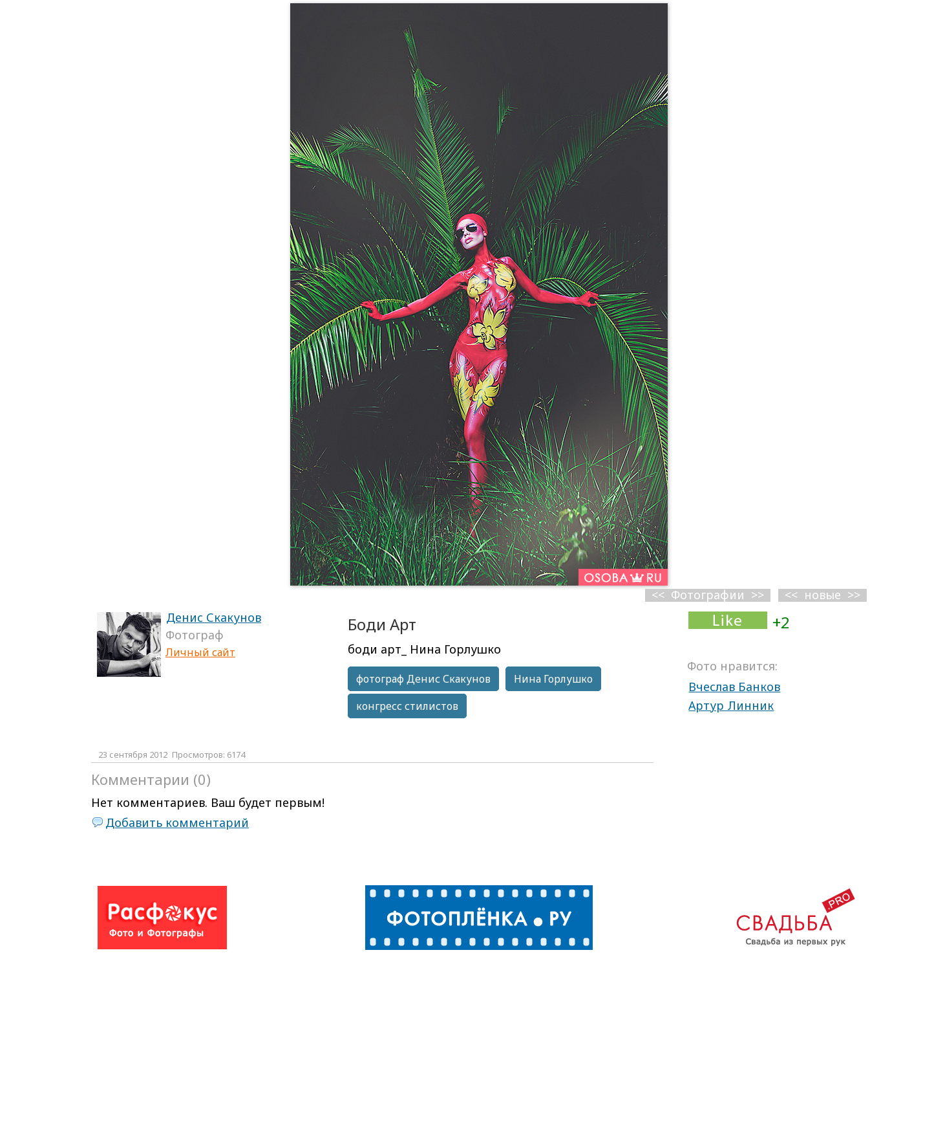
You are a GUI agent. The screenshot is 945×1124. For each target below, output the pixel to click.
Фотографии (708, 595)
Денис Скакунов (213, 617)
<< (791, 595)
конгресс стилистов (407, 706)
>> (853, 595)
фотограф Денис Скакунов (423, 679)
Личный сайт (200, 652)
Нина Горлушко (553, 679)
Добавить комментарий (177, 822)
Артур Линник (731, 705)
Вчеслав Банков (734, 686)
